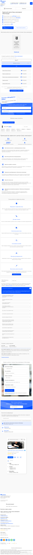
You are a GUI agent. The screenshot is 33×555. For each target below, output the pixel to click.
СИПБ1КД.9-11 (29, 129)
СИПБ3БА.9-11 (8, 129)
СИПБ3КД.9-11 (3, 129)
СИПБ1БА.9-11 (8, 130)
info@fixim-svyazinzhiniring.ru (6, 520)
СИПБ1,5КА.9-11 (13, 130)
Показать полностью (5, 357)
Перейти (10, 126)
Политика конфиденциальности (16, 547)
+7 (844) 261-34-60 (14, 3)
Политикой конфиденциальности (10, 393)
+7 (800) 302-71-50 (22, 3)
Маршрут (10, 457)
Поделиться (1, 540)
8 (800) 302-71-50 (4, 518)
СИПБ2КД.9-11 (13, 129)
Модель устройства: (8, 375)
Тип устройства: (8, 371)
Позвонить (24, 8)
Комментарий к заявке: (9, 384)
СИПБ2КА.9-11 (18, 129)
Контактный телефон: (9, 366)
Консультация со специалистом (16, 90)
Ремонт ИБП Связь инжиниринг (9, 122)
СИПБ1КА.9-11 (3, 130)
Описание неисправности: (9, 380)
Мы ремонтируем (8, 8)
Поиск (16, 60)
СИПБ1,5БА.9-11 (19, 130)
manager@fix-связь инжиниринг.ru (7, 523)
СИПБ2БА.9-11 (23, 129)
